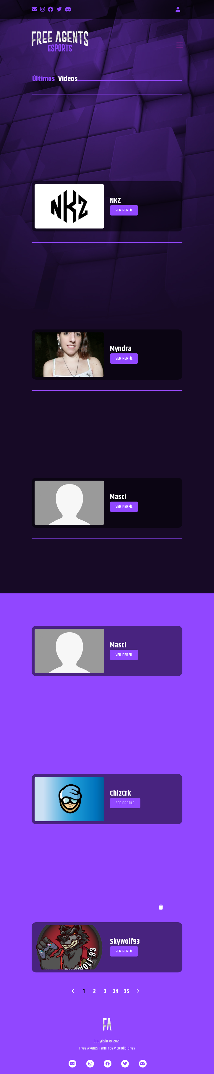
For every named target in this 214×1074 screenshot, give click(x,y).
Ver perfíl (124, 210)
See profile (125, 803)
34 (116, 991)
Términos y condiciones (117, 1048)
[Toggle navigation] (179, 45)
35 (126, 991)
